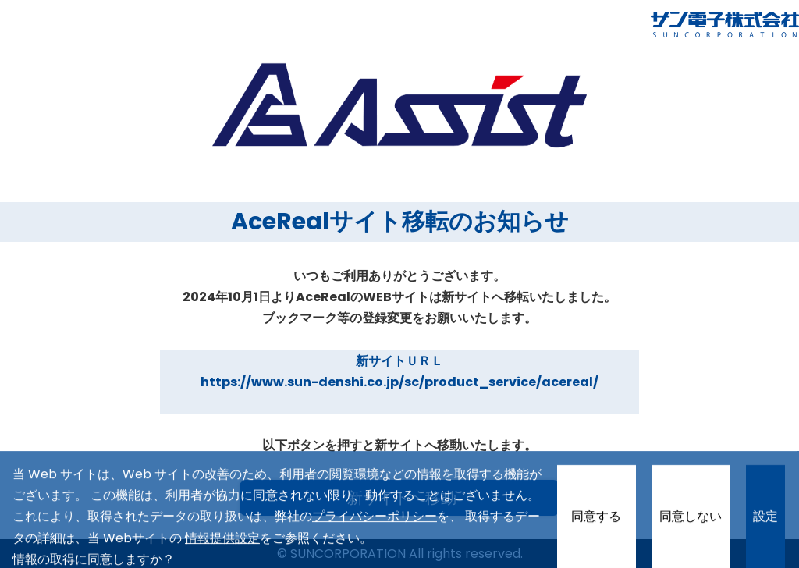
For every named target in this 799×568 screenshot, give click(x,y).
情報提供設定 (222, 548)
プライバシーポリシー (374, 527)
